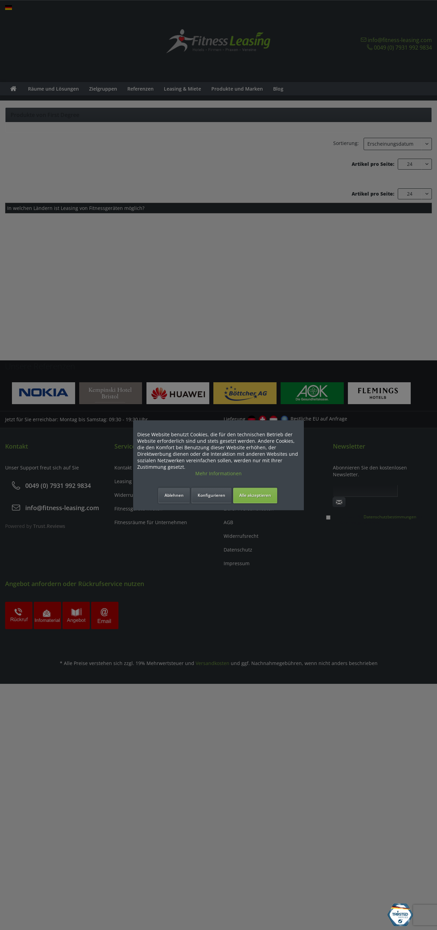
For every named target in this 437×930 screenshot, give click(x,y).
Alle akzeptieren (255, 495)
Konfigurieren (211, 495)
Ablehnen (174, 495)
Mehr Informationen (218, 473)
